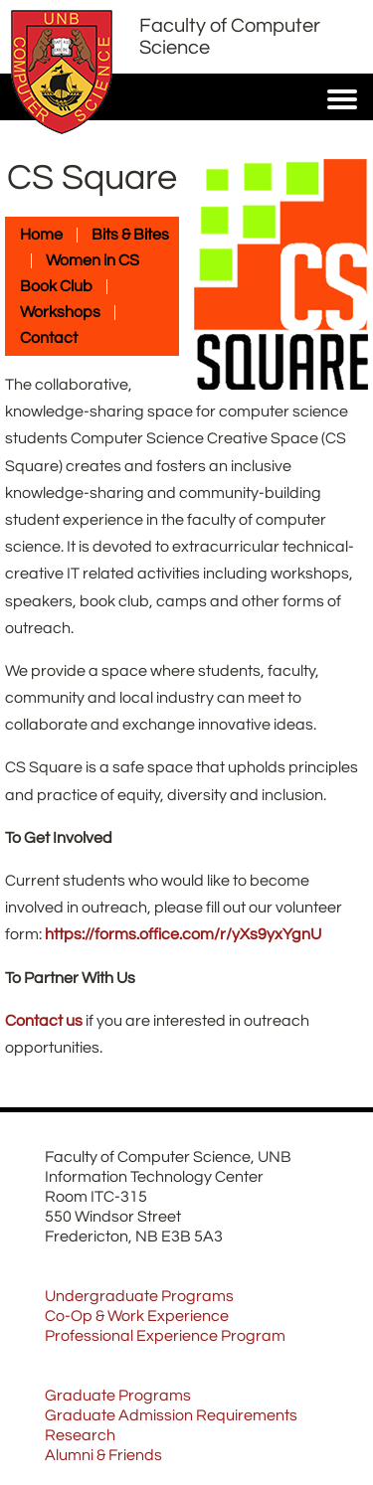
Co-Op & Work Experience (137, 1316)
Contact (49, 338)
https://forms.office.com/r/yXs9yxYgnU (183, 934)
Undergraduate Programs (139, 1296)
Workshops (60, 312)
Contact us (44, 1021)
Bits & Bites (130, 235)
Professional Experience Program (165, 1336)
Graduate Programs (118, 1395)
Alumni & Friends (103, 1455)
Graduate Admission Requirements (171, 1415)
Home (41, 235)
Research (80, 1435)
